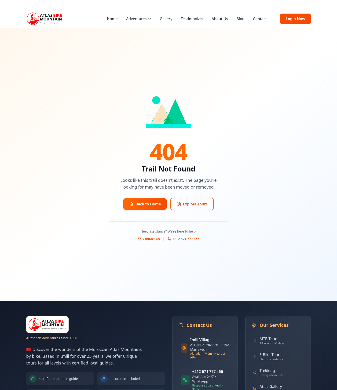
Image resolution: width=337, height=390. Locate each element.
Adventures (138, 18)
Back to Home (145, 204)
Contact (260, 18)
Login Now (295, 18)
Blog (240, 18)
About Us (220, 18)
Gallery (166, 18)
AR (314, 5)
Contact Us (149, 239)
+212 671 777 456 (183, 239)
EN (297, 5)
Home (112, 18)
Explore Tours (192, 204)
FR (306, 5)
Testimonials (192, 18)
